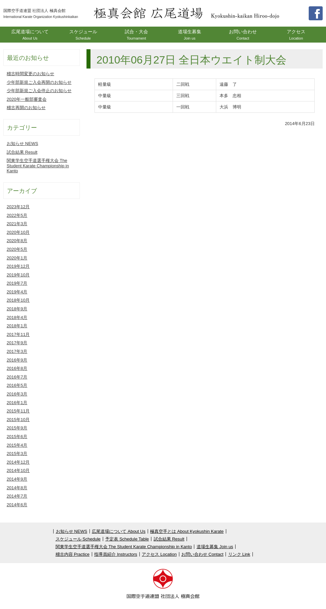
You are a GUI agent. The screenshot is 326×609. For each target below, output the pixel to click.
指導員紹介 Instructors (115, 554)
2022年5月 (17, 215)
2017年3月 (17, 351)
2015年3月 (17, 453)
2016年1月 (17, 402)
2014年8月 (17, 487)
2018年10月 (18, 300)
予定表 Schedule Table (127, 538)
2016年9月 (17, 360)
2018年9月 (17, 308)
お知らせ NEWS (22, 143)
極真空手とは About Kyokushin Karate (187, 531)
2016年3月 (17, 393)
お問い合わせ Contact (202, 554)
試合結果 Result (22, 152)
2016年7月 (17, 377)
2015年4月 (17, 445)
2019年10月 (18, 274)
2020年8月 (17, 240)
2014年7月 (17, 496)
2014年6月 (17, 504)
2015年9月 (17, 427)
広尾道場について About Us (118, 531)
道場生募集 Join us (215, 546)
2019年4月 (17, 291)
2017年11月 (18, 334)
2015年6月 (17, 436)
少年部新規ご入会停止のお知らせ (39, 90)
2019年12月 (18, 266)
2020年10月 (18, 232)
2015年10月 (18, 419)
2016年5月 (17, 385)
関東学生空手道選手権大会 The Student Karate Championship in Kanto (38, 165)
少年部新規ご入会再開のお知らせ (39, 82)
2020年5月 (17, 249)
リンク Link (239, 554)
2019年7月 (17, 283)
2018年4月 (17, 317)
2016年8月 (17, 368)
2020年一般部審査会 (27, 99)
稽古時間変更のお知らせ (30, 73)
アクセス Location (159, 554)
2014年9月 (17, 479)
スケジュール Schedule (78, 538)
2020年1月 (17, 257)
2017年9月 (17, 342)
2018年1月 (17, 325)
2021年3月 (17, 223)
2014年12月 (18, 462)
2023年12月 (18, 206)
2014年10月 (18, 470)
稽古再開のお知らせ (26, 107)
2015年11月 (18, 410)
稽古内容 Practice (73, 554)
